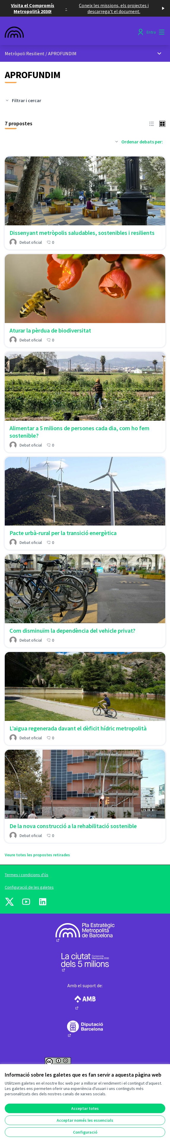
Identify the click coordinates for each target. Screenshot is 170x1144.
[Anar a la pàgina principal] (64, 32)
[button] (152, 123)
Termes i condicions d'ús (26, 874)
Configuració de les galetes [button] (29, 887)
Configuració (85, 1132)
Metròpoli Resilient (25, 53)
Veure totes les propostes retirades (37, 854)
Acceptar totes (85, 1108)
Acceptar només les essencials (85, 1120)
